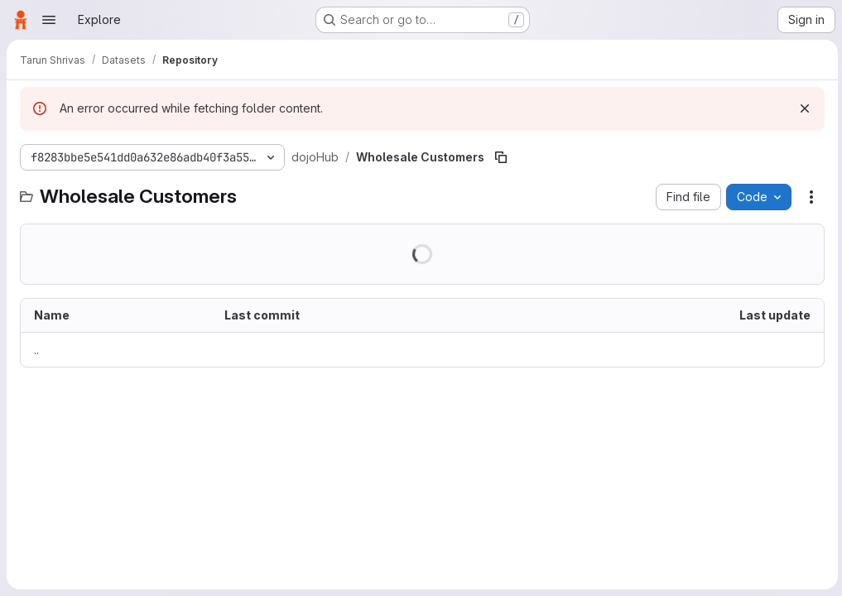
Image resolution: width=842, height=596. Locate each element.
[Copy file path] (501, 157)
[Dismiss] (802, 108)
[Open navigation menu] (49, 20)
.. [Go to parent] (36, 350)
